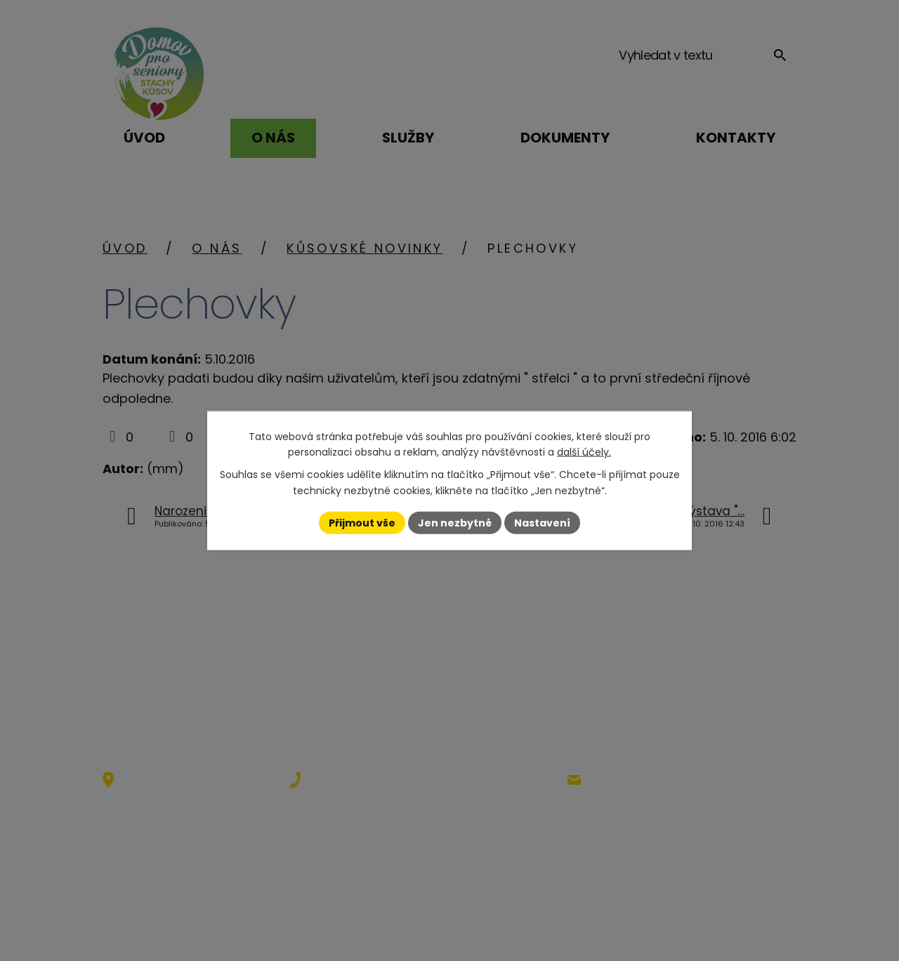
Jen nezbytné (455, 522)
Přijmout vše (362, 522)
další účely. (584, 452)
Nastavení (542, 522)
